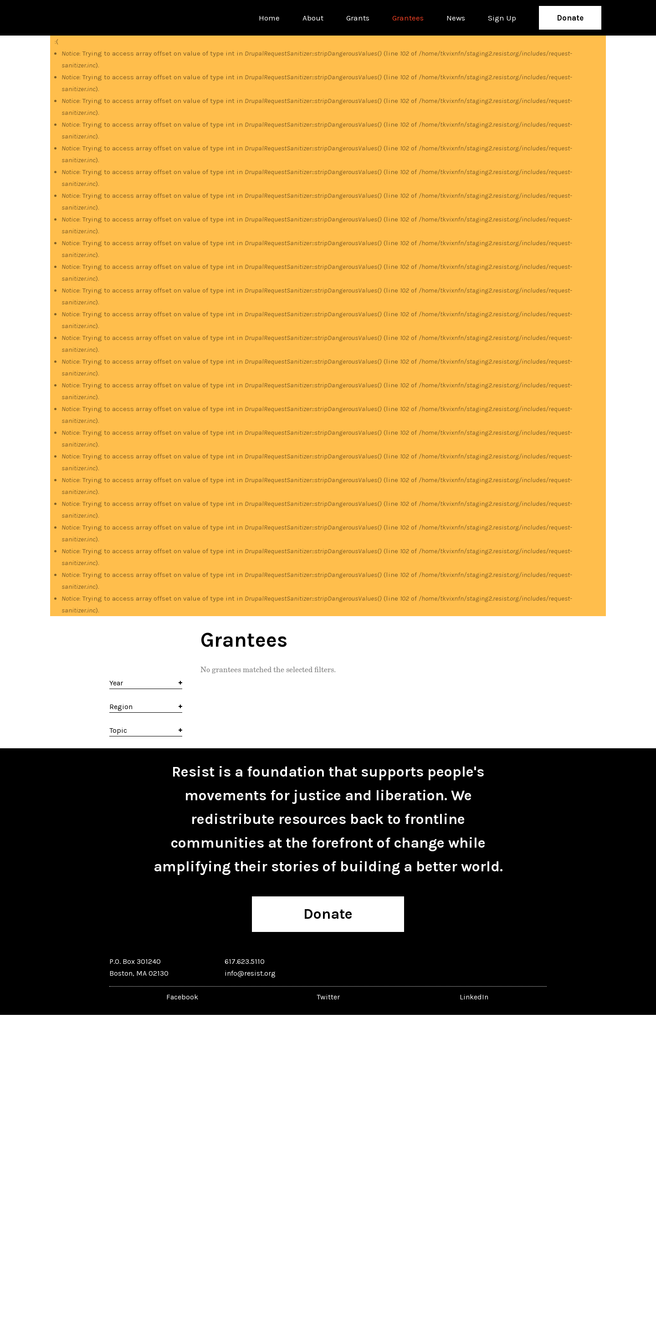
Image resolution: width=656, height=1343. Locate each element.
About (312, 17)
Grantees (408, 17)
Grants (357, 17)
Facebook (182, 997)
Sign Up (502, 17)
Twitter (328, 997)
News (455, 17)
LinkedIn (474, 997)
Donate (570, 17)
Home (269, 17)
